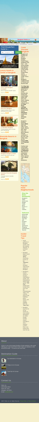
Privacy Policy (23, 401)
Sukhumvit (25, 212)
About (17, 44)
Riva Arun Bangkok (6, 108)
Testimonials (23, 44)
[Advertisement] (19, 18)
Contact (30, 44)
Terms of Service (32, 401)
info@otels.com (9, 392)
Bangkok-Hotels (9, 44)
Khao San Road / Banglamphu (26, 194)
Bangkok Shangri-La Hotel (8, 153)
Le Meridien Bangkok (7, 127)
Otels (2, 44)
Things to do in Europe (13, 365)
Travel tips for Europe (12, 371)
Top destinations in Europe (14, 358)
